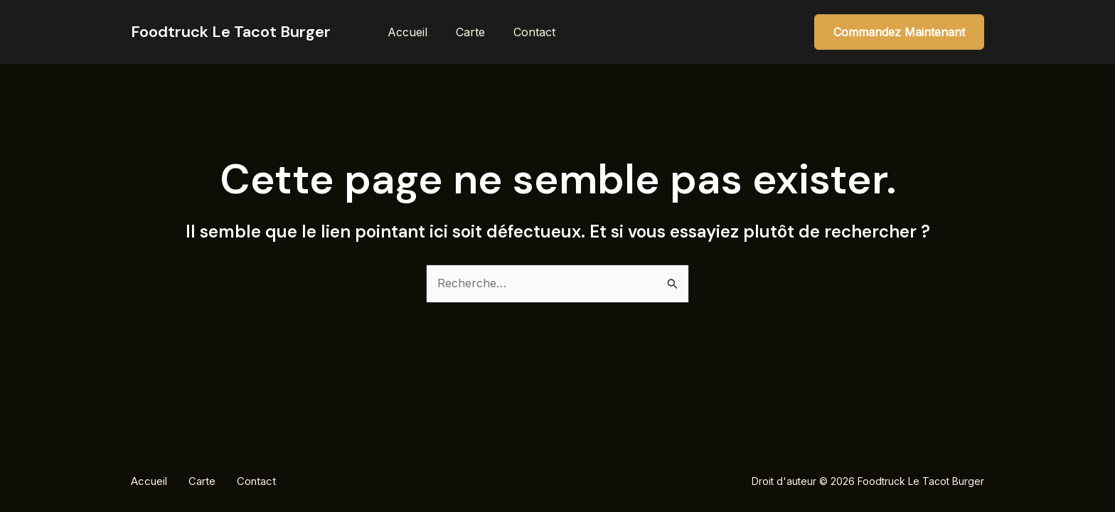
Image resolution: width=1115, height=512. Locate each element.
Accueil (407, 32)
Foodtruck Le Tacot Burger (231, 31)
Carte (470, 32)
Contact (534, 32)
